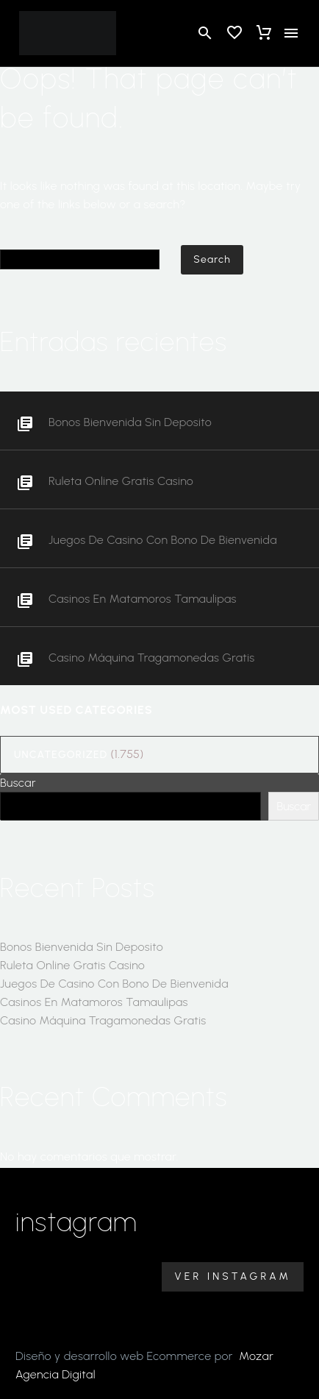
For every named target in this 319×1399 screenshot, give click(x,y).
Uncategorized (60, 754)
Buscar (18, 783)
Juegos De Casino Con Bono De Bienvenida (163, 540)
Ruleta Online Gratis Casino (121, 481)
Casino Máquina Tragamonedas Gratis (152, 658)
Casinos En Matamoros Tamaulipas (143, 599)
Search (212, 259)
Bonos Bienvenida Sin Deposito (130, 422)
